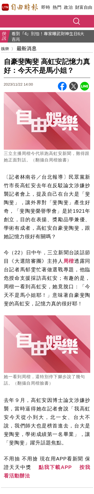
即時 (45, 7)
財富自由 (83, 7)
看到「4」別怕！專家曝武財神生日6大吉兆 (48, 36)
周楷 (68, 261)
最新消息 (27, 48)
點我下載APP (55, 467)
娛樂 (5, 49)
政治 (68, 7)
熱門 (57, 7)
